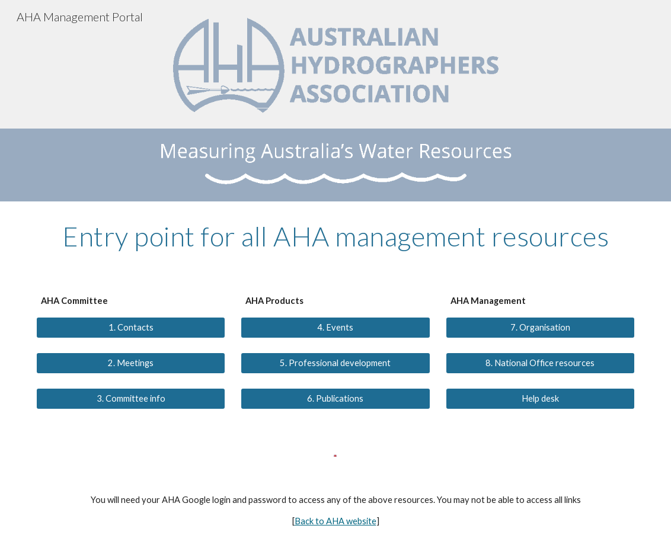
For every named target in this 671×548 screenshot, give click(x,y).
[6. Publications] (335, 398)
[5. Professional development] (335, 363)
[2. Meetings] (131, 363)
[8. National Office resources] (540, 363)
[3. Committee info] (131, 398)
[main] (335, 236)
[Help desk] (540, 398)
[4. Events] (335, 327)
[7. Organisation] (540, 327)
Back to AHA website (335, 521)
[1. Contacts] (131, 327)
